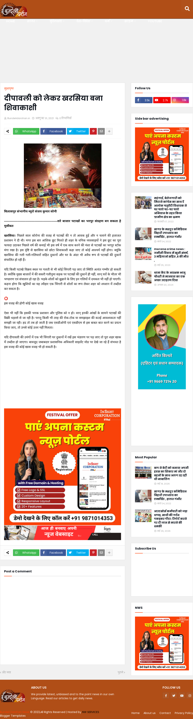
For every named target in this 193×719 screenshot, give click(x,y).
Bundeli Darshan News (15, 712)
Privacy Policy (184, 713)
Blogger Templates (13, 716)
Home (136, 713)
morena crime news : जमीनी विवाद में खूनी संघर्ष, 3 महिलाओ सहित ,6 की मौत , (171, 254)
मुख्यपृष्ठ (9, 88)
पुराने (120, 672)
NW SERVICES (90, 712)
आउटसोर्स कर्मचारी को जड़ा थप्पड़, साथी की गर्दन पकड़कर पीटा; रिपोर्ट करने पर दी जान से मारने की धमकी (170, 518)
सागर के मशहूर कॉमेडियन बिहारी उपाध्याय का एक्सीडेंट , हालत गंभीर (170, 233)
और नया (6, 672)
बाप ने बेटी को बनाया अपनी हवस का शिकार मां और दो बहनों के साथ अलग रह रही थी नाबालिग (171, 473)
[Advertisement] (96, 52)
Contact (165, 713)
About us (150, 713)
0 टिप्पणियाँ (65, 118)
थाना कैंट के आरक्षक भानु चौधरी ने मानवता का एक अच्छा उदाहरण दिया (169, 276)
